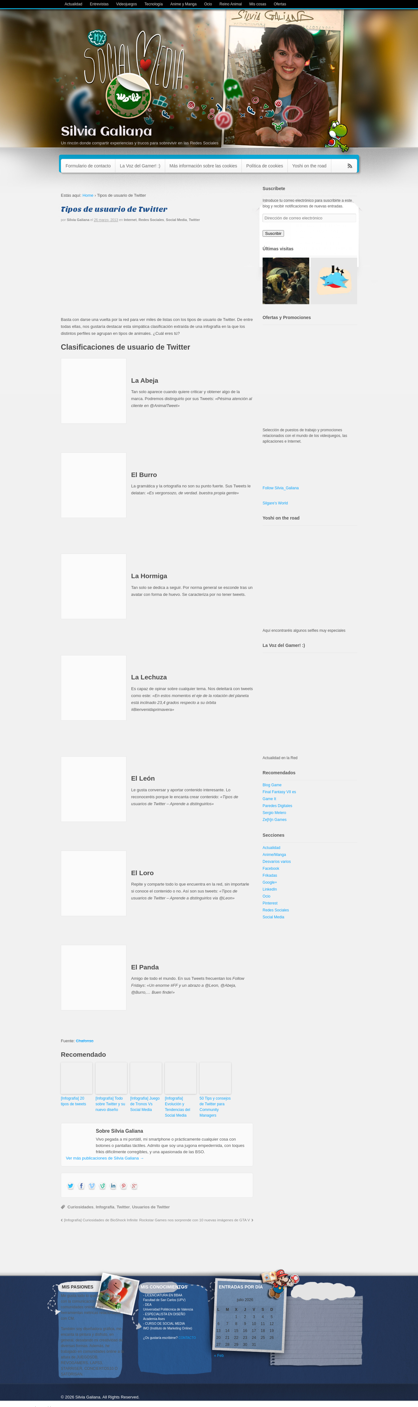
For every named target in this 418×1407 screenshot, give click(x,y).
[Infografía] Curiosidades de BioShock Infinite (101, 1220)
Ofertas (280, 4)
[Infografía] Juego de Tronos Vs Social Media (145, 1104)
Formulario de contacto (88, 165)
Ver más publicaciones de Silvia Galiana (105, 1158)
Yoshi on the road (309, 165)
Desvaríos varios (277, 861)
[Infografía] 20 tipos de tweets (73, 1101)
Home (88, 195)
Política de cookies (264, 165)
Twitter (194, 220)
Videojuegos (126, 4)
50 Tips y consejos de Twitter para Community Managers (215, 1107)
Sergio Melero (274, 813)
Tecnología (153, 4)
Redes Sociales (151, 220)
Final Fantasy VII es (279, 792)
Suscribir (273, 233)
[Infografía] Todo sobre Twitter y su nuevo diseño (110, 1104)
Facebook (271, 868)
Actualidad (73, 4)
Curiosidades (80, 1207)
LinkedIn (270, 889)
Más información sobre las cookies (203, 165)
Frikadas (270, 875)
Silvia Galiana (106, 132)
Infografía (105, 1207)
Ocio (208, 4)
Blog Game (272, 785)
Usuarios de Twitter (151, 1207)
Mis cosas (257, 4)
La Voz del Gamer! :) (140, 165)
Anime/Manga (274, 854)
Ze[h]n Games (275, 819)
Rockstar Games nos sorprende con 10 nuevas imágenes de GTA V (194, 1220)
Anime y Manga (183, 4)
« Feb (219, 1355)
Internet (130, 220)
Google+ (270, 882)
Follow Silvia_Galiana (281, 488)
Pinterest (270, 903)
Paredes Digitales (277, 806)
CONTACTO (187, 1338)
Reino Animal (230, 4)
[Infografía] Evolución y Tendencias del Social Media (177, 1107)
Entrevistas (99, 4)
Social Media (176, 220)
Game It (269, 799)
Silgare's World (275, 503)
